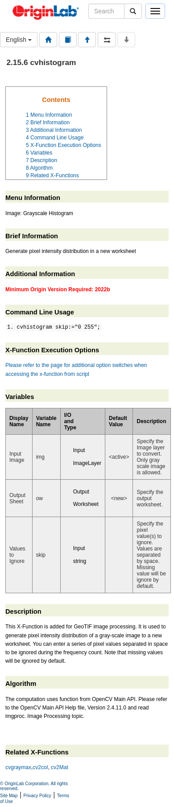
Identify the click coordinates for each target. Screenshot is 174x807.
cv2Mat (59, 767)
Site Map (8, 795)
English (19, 39)
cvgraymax (18, 767)
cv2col (40, 767)
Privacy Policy (37, 795)
